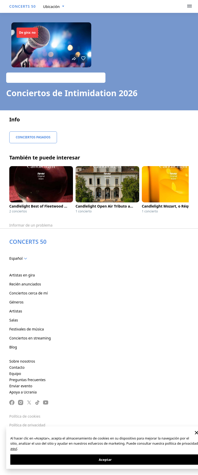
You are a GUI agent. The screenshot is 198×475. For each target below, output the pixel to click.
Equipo (15, 373)
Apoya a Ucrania (23, 392)
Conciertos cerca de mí (28, 293)
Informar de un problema (31, 225)
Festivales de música (26, 329)
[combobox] (54, 7)
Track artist (56, 77)
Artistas (15, 311)
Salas (13, 320)
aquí (13, 448)
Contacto (16, 367)
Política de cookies (24, 416)
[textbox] (19, 258)
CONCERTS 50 (22, 6)
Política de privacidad (27, 425)
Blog (13, 347)
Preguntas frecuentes (27, 379)
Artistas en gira (22, 275)
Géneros (16, 302)
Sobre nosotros (22, 361)
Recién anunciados (25, 284)
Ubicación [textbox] (51, 6)
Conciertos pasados (33, 137)
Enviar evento (20, 385)
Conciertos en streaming (30, 338)
